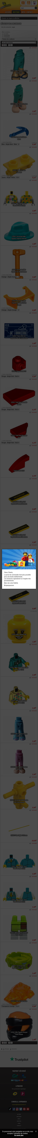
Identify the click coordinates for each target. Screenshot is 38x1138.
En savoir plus (18, 1135)
